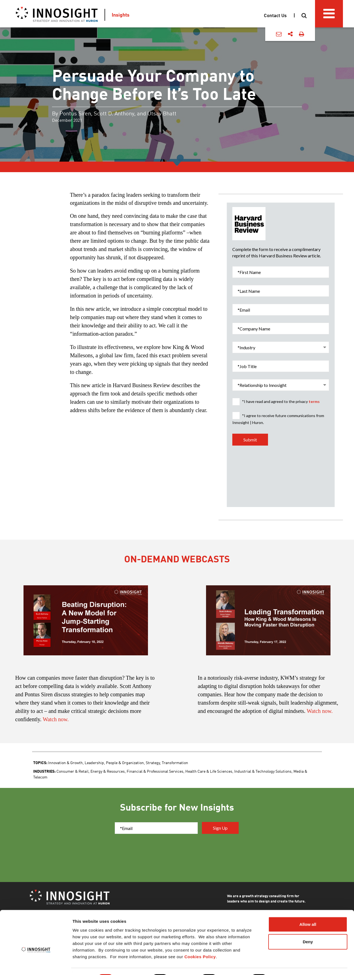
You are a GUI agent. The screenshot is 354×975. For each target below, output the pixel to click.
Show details (290, 964)
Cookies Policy (200, 941)
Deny (308, 927)
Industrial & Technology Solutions (262, 771)
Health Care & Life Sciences (208, 771)
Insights (120, 15)
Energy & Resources (107, 771)
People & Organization (125, 762)
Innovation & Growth (65, 762)
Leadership (94, 762)
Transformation (175, 762)
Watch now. (56, 719)
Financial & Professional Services (155, 771)
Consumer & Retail (72, 771)
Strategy (153, 762)
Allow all (308, 909)
